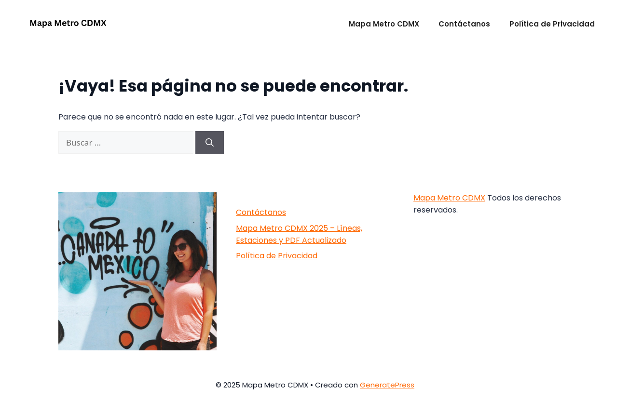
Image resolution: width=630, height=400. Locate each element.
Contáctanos (464, 24)
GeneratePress (387, 385)
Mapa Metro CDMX (384, 24)
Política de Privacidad (552, 24)
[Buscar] (209, 142)
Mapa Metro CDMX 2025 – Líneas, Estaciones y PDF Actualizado (299, 234)
